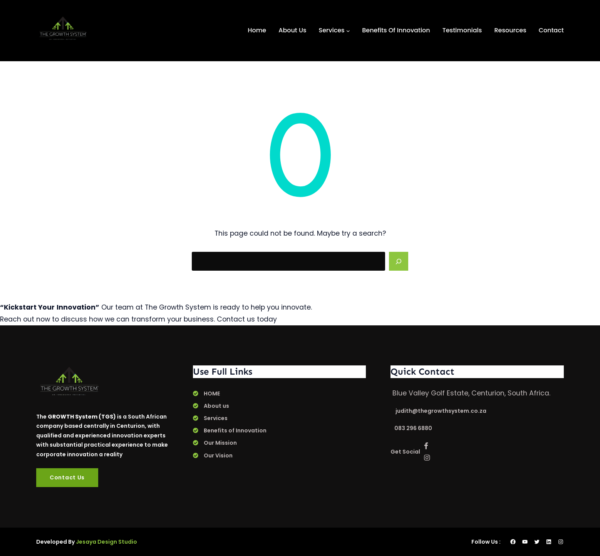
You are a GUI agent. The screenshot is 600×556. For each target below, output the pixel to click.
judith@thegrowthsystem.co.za (441, 411)
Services (216, 418)
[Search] (398, 261)
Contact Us (67, 477)
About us (216, 406)
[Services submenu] (348, 31)
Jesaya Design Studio (106, 542)
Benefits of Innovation (235, 430)
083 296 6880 (413, 428)
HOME (212, 393)
